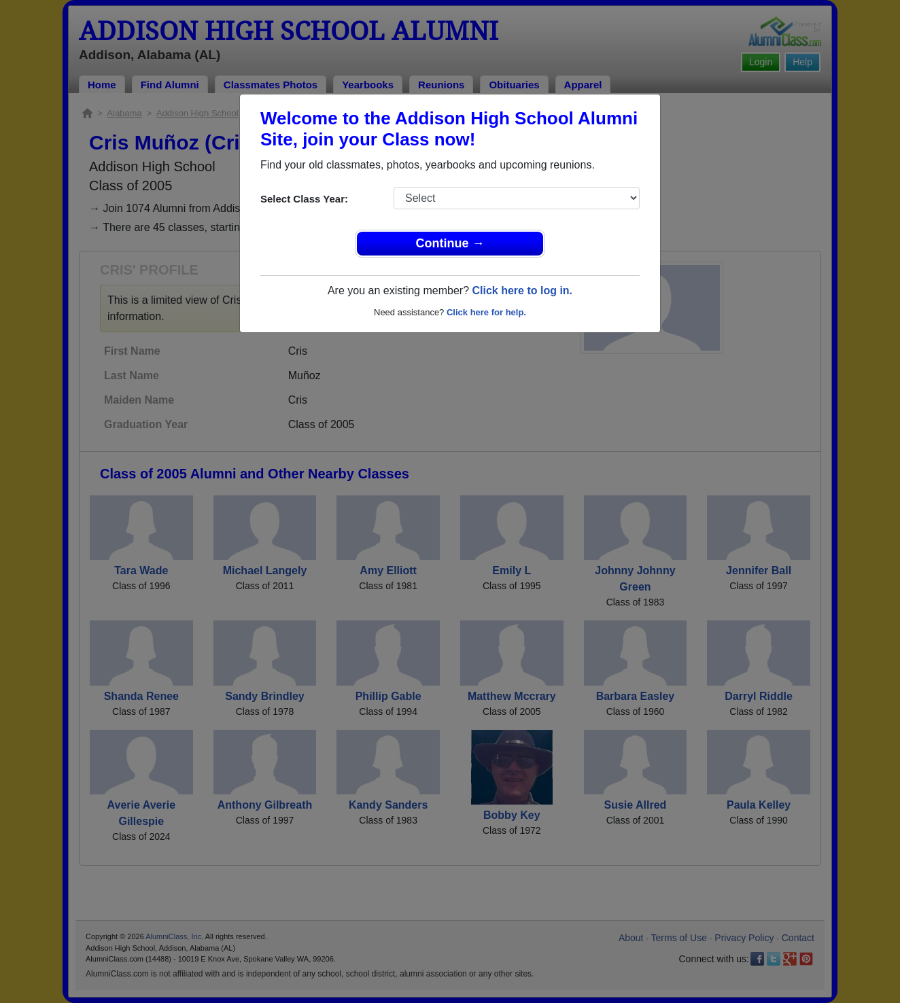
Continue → (450, 243)
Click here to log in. (522, 290)
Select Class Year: (304, 199)
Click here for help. (486, 312)
